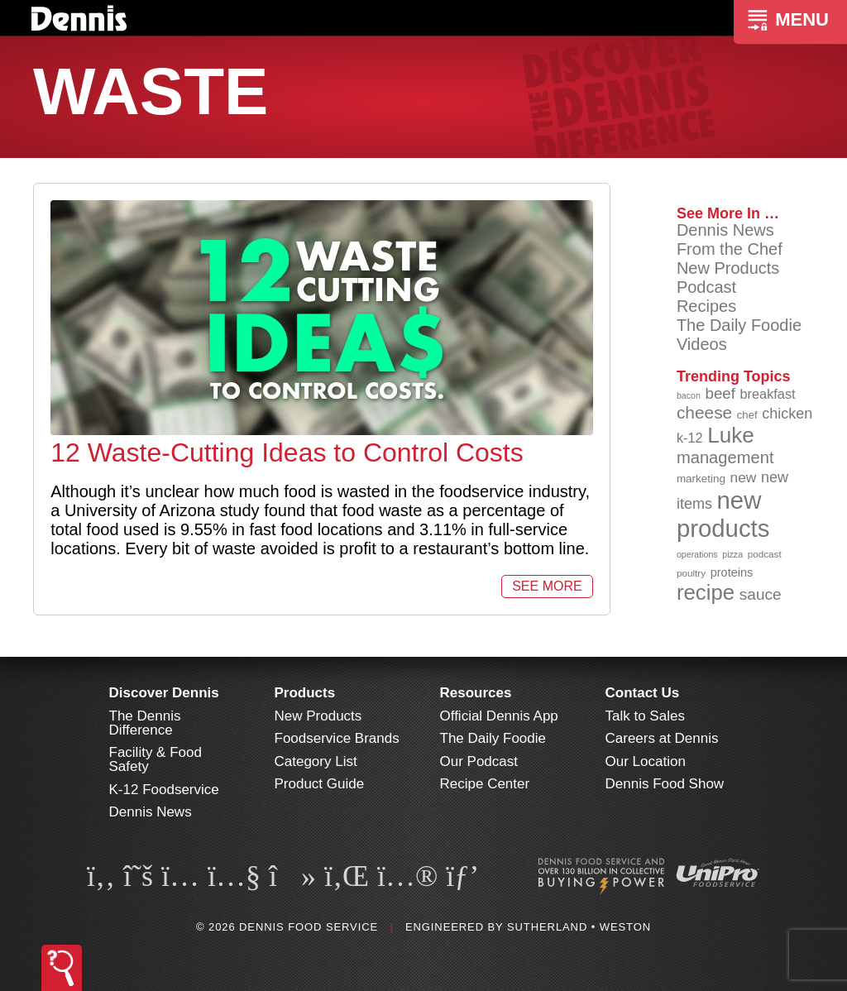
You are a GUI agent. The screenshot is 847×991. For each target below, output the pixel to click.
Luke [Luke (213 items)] (730, 435)
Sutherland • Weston (579, 927)
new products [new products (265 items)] (723, 514)
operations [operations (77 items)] (697, 554)
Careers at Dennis (662, 738)
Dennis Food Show (665, 784)
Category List (316, 761)
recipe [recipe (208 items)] (706, 592)
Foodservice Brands (337, 738)
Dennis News (725, 230)
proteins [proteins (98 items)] (732, 572)
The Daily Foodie (739, 325)
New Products (728, 268)
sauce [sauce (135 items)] (760, 594)
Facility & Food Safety (155, 759)
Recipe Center (485, 784)
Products (305, 693)
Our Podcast (479, 761)
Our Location (645, 761)
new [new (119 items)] (743, 477)
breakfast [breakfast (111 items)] (768, 393)
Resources (476, 693)
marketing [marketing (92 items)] (701, 478)
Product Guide (320, 784)
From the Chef (729, 249)
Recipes (706, 306)
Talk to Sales (645, 716)
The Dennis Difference (145, 723)
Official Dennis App (499, 716)
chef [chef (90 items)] (747, 415)
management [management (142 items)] (725, 457)
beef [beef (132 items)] (720, 393)
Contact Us (642, 693)
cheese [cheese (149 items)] (704, 412)
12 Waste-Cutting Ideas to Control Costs (287, 452)
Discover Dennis (164, 693)
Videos (702, 344)
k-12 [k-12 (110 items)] (690, 437)
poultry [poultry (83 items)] (691, 572)
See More (546, 586)
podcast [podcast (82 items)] (765, 553)
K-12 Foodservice (164, 789)
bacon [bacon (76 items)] (689, 395)
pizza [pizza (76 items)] (732, 554)
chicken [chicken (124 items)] (787, 413)
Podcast (706, 287)
